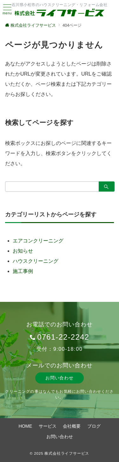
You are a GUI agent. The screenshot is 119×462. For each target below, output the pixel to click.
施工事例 (23, 271)
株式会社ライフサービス (66, 453)
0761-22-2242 (63, 337)
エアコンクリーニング (38, 240)
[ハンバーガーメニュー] (7, 9)
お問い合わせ (59, 377)
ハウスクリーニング (35, 261)
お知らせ (23, 251)
